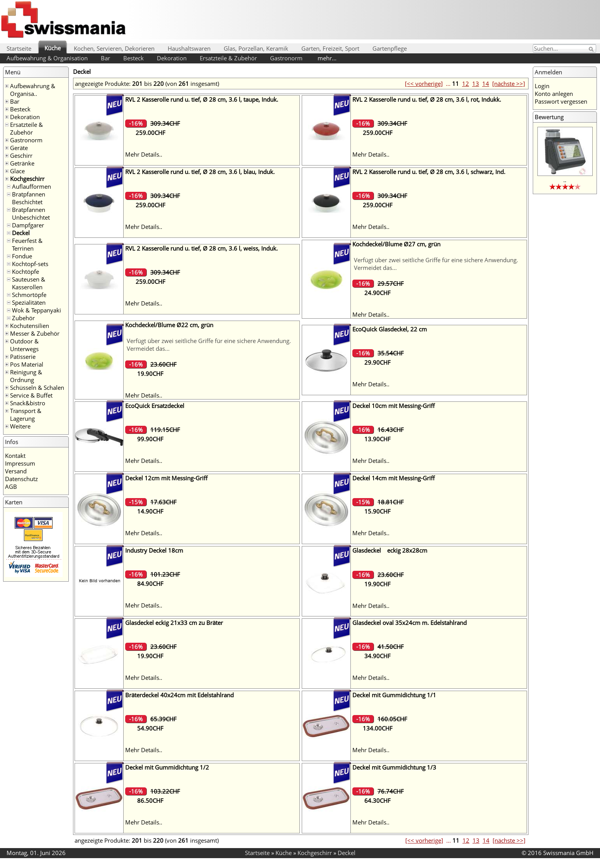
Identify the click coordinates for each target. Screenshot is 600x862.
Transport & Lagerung (25, 414)
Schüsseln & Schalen (37, 387)
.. (564, 180)
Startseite (19, 48)
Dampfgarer (28, 225)
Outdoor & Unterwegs (24, 345)
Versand (16, 471)
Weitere (20, 426)
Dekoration (172, 58)
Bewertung (549, 117)
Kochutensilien (29, 325)
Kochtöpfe (25, 271)
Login (542, 86)
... (448, 83)
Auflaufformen (31, 186)
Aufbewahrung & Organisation (47, 58)
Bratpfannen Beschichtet (28, 198)
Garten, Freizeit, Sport (330, 48)
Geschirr (21, 155)
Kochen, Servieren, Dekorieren (114, 48)
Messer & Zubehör (34, 333)
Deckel (21, 233)
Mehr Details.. (143, 154)
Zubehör (23, 318)
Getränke (22, 163)
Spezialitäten (29, 302)
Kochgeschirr (27, 179)
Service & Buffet (31, 395)
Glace (17, 171)
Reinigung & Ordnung (26, 376)
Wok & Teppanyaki (36, 310)
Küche (52, 48)
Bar (105, 58)
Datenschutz (21, 479)
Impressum (20, 463)
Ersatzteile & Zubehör (228, 58)
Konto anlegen (554, 93)
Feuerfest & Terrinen (27, 244)
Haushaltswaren (189, 48)
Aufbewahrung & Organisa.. (32, 89)
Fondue (22, 256)
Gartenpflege (389, 48)
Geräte (19, 148)
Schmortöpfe (29, 295)
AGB (11, 486)
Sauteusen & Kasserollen (28, 283)
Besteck (133, 58)
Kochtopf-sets (30, 264)
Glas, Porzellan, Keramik (256, 48)
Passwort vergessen (561, 101)
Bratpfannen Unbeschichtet (31, 213)
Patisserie (23, 356)
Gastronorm (286, 58)
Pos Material (26, 364)
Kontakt (15, 455)
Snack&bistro (27, 403)
